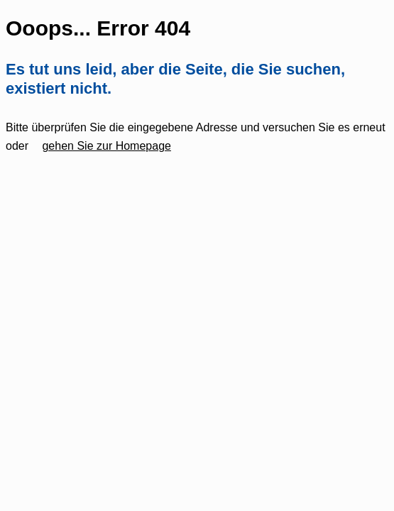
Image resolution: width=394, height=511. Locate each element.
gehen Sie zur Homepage (106, 146)
